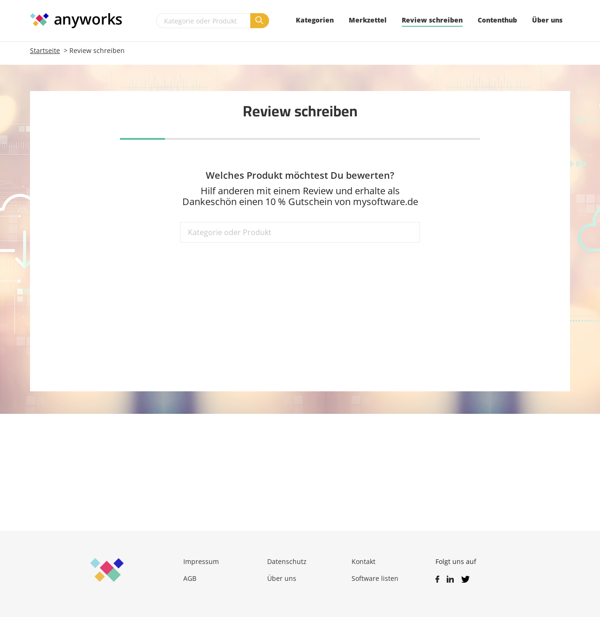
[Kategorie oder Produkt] (203, 20)
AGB (189, 578)
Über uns (281, 578)
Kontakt (363, 561)
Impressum (201, 561)
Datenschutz (287, 561)
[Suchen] (259, 20)
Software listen (375, 578)
